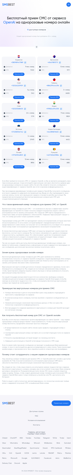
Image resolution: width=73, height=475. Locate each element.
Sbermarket (6, 448)
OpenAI (18, 453)
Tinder (62, 438)
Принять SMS (19, 74)
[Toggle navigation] (68, 4)
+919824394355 (52, 109)
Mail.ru (59, 453)
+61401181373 (53, 62)
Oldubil (4, 438)
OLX (10, 453)
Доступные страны (36, 411)
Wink (58, 443)
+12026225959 (17, 85)
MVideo (68, 448)
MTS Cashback (56, 448)
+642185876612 (53, 132)
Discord (17, 463)
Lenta (34, 453)
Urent (69, 438)
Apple (25, 463)
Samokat (67, 443)
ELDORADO (35, 458)
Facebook (47, 458)
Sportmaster (34, 448)
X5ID (21, 438)
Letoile (42, 453)
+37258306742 (17, 132)
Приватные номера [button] (61, 403)
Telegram (46, 438)
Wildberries (48, 443)
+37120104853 (17, 155)
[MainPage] (8, 4)
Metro (4, 458)
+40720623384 (52, 155)
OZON (26, 453)
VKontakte (14, 443)
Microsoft (14, 458)
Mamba (68, 453)
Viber (4, 443)
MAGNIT (51, 453)
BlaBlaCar (67, 458)
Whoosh (37, 443)
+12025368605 (17, 109)
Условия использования (36, 420)
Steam (45, 448)
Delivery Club (7, 463)
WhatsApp (26, 443)
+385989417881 (17, 62)
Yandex (28, 438)
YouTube (37, 438)
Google (24, 458)
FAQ (36, 416)
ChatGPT (13, 438)
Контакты (36, 425)
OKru (4, 453)
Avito (57, 458)
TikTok (55, 438)
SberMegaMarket (20, 448)
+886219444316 (52, 85)
